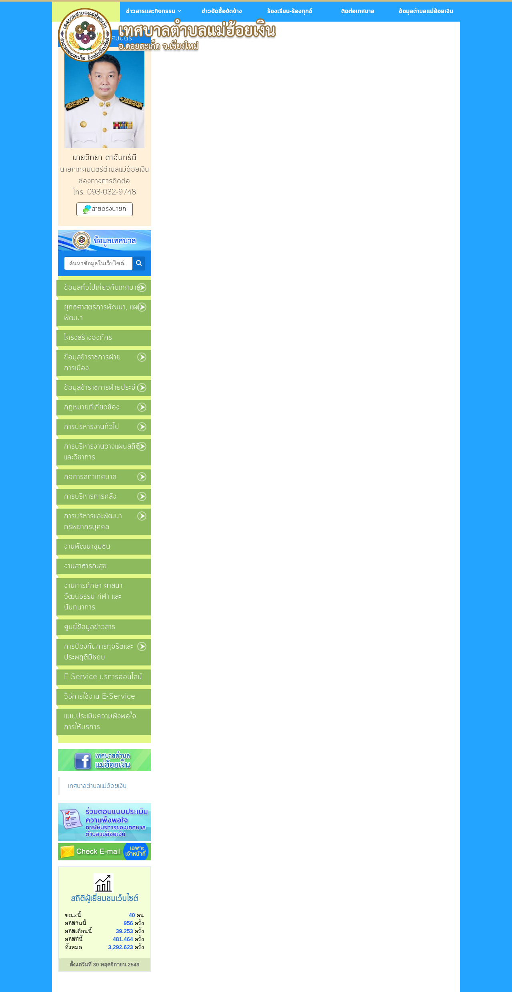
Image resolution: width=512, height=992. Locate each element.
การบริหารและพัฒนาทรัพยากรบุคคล (93, 521)
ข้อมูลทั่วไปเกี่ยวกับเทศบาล (102, 288)
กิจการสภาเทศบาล (90, 477)
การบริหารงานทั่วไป (91, 427)
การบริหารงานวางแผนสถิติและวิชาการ (102, 452)
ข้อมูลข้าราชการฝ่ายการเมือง (92, 362)
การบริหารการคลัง (90, 496)
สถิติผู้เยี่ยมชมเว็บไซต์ (104, 899)
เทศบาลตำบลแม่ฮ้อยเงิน (97, 786)
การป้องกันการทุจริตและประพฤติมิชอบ (98, 652)
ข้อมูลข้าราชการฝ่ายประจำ (101, 388)
